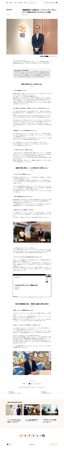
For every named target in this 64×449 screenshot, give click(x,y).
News (25, 2)
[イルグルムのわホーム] (51, 3)
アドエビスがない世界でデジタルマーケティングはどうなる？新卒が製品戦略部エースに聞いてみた (14, 421)
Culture (15, 2)
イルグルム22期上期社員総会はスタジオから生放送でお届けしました (32, 420)
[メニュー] (7, 3)
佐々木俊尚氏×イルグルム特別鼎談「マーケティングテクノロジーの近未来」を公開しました (50, 421)
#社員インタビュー (25, 14)
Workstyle (20, 2)
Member (11, 2)
